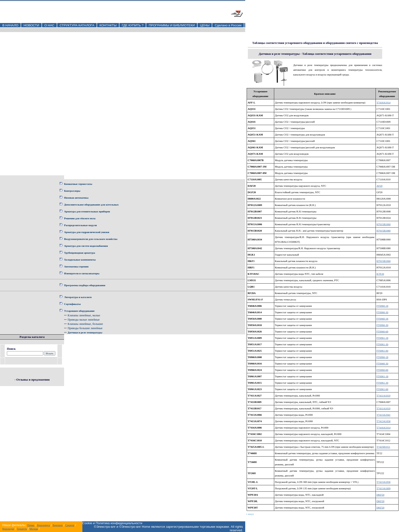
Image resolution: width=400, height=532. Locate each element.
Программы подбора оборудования (84, 285)
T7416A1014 (383, 102)
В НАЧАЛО (10, 25)
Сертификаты (72, 304)
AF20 (379, 185)
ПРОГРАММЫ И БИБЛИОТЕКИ (172, 25)
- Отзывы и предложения (32, 379)
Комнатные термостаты (78, 183)
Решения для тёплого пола (79, 218)
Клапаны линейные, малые (84, 315)
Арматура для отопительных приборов (87, 211)
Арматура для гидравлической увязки (86, 232)
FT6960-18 (382, 305)
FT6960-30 (382, 312)
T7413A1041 (383, 414)
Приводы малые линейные (84, 319)
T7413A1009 (383, 488)
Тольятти (22, 528)
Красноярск (43, 525)
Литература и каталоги (78, 297)
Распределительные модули (80, 225)
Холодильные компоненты (80, 259)
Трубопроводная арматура (79, 252)
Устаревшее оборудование (79, 310)
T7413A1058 (383, 421)
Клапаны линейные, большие (85, 324)
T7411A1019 (383, 395)
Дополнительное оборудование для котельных (91, 204)
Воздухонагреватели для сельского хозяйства (90, 239)
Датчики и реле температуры (85, 332)
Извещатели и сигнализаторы (81, 273)
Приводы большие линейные (85, 328)
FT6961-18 (382, 337)
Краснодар (8, 528)
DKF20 (380, 494)
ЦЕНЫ (204, 25)
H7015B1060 (383, 224)
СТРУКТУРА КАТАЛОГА (77, 25)
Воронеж (58, 525)
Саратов (69, 525)
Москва (33, 528)
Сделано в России (228, 25)
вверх (250, 514)
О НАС (49, 25)
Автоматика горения (76, 266)
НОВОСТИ (31, 25)
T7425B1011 (383, 446)
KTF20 (380, 273)
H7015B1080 (383, 230)
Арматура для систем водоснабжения (86, 245)
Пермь (30, 525)
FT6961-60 (382, 350)
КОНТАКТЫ (108, 25)
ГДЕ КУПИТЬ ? (133, 25)
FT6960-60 (382, 331)
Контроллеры (72, 190)
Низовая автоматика (76, 197)
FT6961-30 (382, 344)
